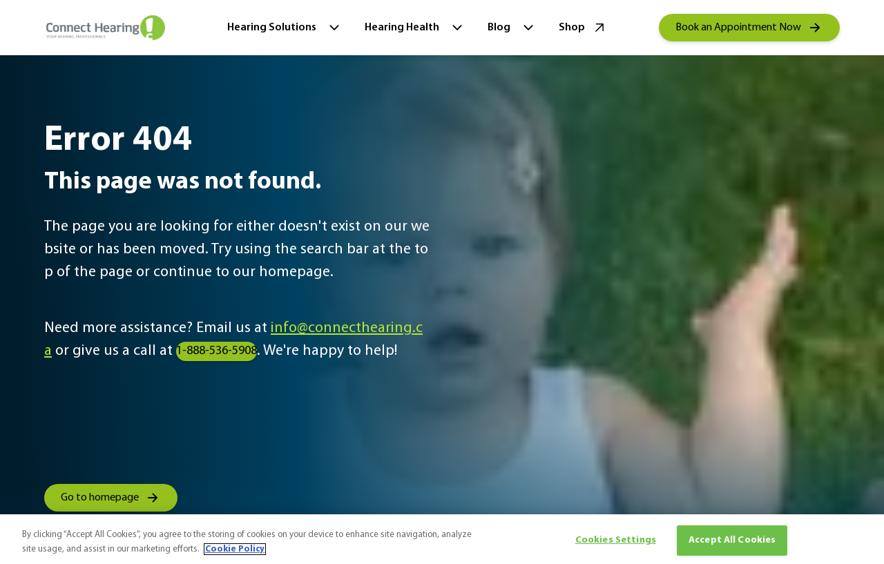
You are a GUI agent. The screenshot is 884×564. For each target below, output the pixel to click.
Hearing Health (415, 27)
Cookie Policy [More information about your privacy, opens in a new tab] (235, 549)
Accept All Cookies (732, 540)
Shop (583, 27)
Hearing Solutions (285, 27)
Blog (512, 27)
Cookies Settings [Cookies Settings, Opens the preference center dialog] (615, 540)
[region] (442, 539)
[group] (749, 27)
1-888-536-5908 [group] (216, 351)
